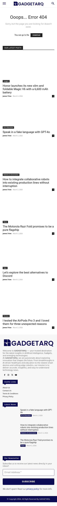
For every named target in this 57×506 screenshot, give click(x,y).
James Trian (7, 96)
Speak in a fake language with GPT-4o (26, 132)
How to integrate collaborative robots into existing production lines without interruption (26, 183)
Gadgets (6, 81)
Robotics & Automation (11, 175)
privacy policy (32, 489)
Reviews (6, 316)
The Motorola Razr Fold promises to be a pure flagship (36, 441)
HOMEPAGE (36, 35)
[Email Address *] (28, 472)
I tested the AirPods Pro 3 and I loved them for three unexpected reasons (26, 322)
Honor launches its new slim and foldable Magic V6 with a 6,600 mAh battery (25, 89)
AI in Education (8, 127)
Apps (5, 268)
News (5, 222)
